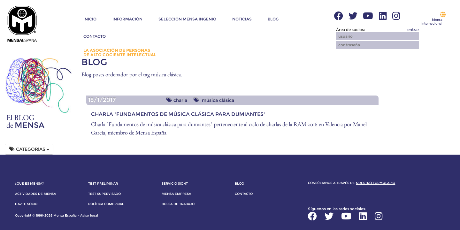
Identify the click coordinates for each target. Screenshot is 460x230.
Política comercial (106, 204)
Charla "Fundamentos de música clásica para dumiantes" (178, 114)
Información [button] (127, 19)
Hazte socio (26, 204)
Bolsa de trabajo (178, 204)
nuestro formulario (375, 183)
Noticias (242, 19)
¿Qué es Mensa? (29, 183)
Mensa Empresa (176, 194)
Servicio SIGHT (175, 183)
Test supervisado (104, 194)
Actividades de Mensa (35, 194)
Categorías (29, 149)
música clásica (214, 100)
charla (176, 100)
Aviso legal (89, 215)
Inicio (89, 19)
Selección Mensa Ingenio (187, 19)
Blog (273, 19)
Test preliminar (103, 183)
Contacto (94, 36)
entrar (413, 29)
